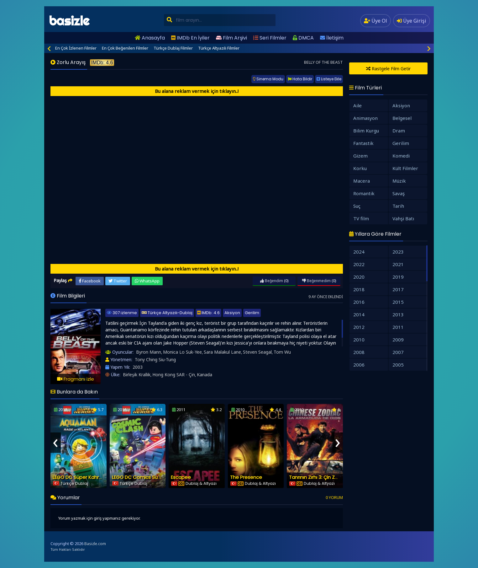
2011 (398, 327)
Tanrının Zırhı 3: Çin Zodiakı (318, 477)
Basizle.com (95, 543)
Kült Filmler (405, 168)
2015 (398, 302)
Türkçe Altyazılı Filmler (218, 48)
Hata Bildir (300, 79)
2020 (359, 277)
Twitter (117, 281)
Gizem (360, 156)
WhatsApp (147, 281)
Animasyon (365, 118)
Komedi (401, 156)
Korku (360, 168)
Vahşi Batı (403, 218)
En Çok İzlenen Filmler (76, 48)
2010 (359, 339)
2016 (359, 302)
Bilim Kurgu (366, 130)
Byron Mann (148, 352)
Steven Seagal (257, 352)
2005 (398, 365)
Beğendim (271, 280)
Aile (357, 105)
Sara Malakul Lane (222, 352)
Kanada (204, 375)
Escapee (181, 477)
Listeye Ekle (329, 79)
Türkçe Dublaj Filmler (173, 48)
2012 (359, 327)
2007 (398, 352)
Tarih (398, 206)
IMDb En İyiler (190, 37)
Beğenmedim (316, 280)
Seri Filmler (269, 37)
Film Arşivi (231, 37)
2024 (359, 252)
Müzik (399, 181)
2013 (398, 314)
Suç (356, 206)
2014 (359, 314)
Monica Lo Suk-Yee (182, 352)
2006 (359, 365)
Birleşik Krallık (136, 375)
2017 (398, 289)
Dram (398, 130)
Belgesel (402, 118)
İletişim (332, 37)
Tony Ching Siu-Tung (155, 359)
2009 (398, 339)
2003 (138, 367)
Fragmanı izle (75, 379)
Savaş (398, 193)
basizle (69, 21)
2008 (359, 352)
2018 (359, 289)
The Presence (246, 477)
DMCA (303, 37)
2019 (398, 277)
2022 (359, 264)
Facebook (90, 281)
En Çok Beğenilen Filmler (125, 48)
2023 (398, 252)
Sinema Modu (268, 79)
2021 (398, 264)
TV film (361, 218)
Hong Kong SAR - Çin (173, 375)
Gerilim (252, 313)
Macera (361, 181)
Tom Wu (282, 352)
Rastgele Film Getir (388, 69)
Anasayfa (150, 37)
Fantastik (363, 143)
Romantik (364, 193)
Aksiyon (232, 313)
